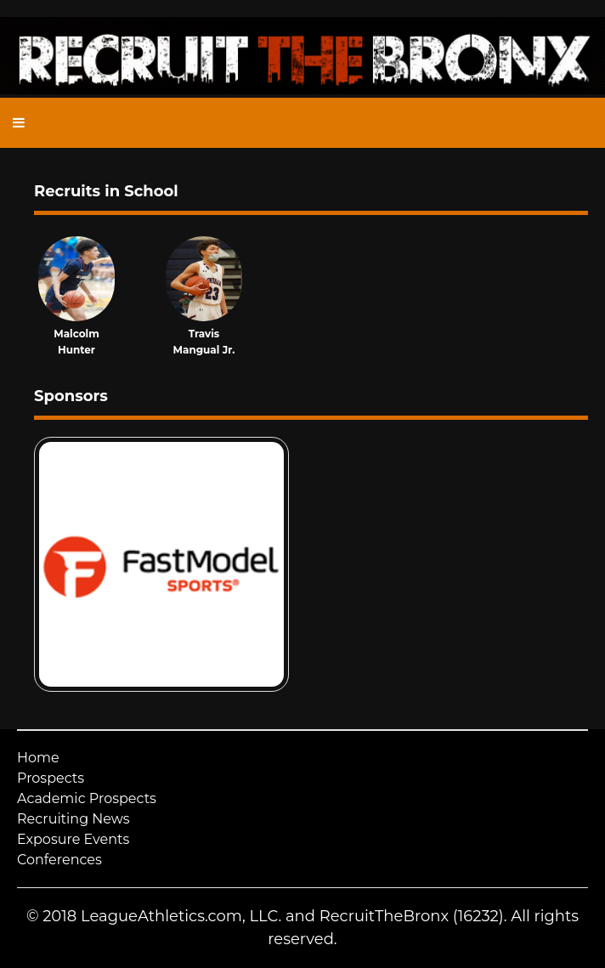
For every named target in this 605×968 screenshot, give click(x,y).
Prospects (50, 778)
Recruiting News (73, 819)
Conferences (59, 860)
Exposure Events (73, 839)
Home (38, 758)
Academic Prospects (86, 798)
